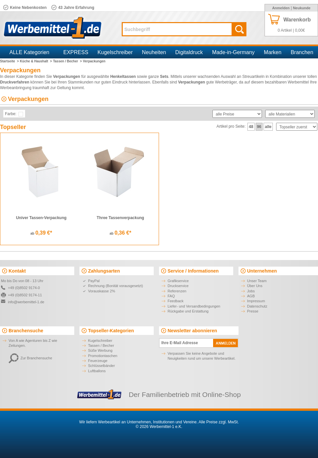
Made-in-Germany (233, 52)
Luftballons (97, 371)
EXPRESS (75, 52)
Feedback (175, 301)
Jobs (251, 291)
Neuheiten (154, 52)
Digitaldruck (189, 52)
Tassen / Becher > (67, 61)
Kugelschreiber (115, 52)
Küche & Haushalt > (36, 61)
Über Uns (254, 286)
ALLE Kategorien (29, 52)
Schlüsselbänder (101, 366)
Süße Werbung (100, 350)
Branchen (302, 52)
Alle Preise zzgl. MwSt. (219, 422)
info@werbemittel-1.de (26, 302)
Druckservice (178, 286)
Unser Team (257, 281)
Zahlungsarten (104, 271)
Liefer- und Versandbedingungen (194, 306)
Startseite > (9, 61)
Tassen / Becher (101, 345)
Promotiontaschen (102, 356)
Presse (252, 311)
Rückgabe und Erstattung (188, 311)
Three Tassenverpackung (120, 217)
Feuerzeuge (98, 361)
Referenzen (177, 291)
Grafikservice (178, 281)
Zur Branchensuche (30, 358)
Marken (272, 52)
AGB (251, 296)
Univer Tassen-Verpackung (41, 217)
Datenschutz (257, 306)
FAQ (171, 296)
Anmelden (281, 8)
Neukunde (301, 8)
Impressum (256, 301)
